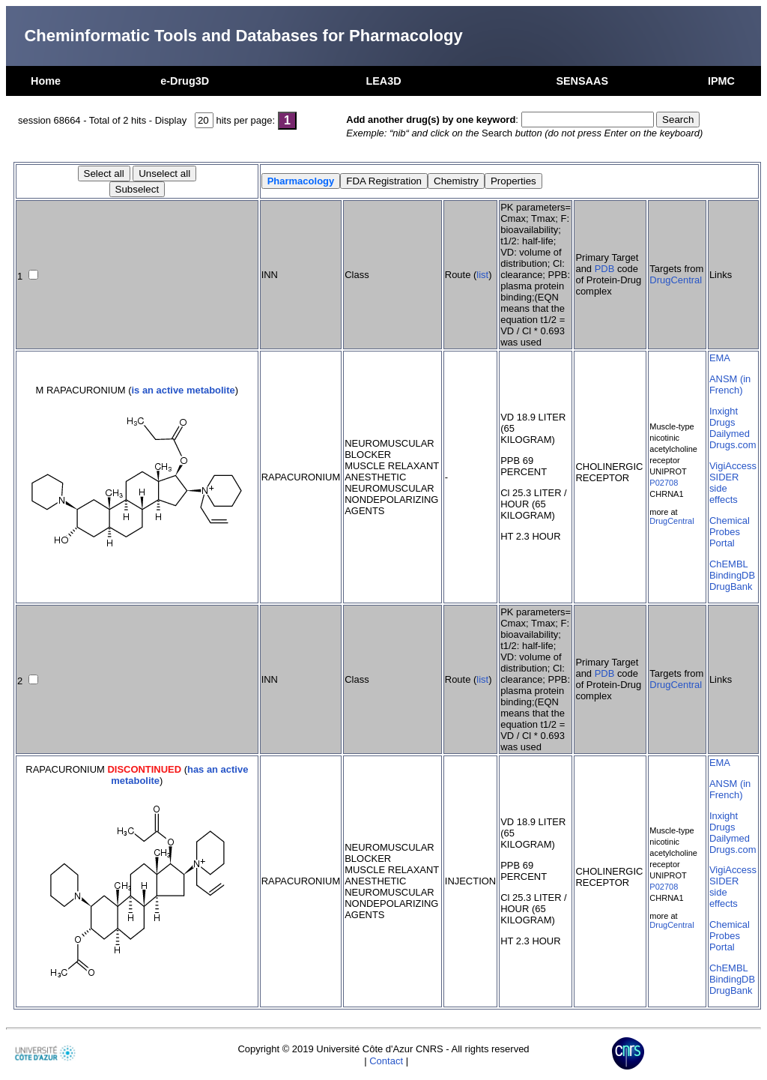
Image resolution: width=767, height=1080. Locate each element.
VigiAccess (733, 465)
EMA (719, 357)
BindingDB (732, 575)
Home (46, 81)
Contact (386, 1061)
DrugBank (731, 586)
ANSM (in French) (730, 384)
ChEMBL (728, 564)
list (482, 274)
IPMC (721, 81)
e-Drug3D (184, 81)
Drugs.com (733, 444)
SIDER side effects (724, 488)
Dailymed (729, 433)
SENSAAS (582, 81)
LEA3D (383, 81)
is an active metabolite (182, 390)
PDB (605, 268)
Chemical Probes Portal (729, 532)
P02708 (663, 482)
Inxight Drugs (723, 416)
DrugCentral (675, 280)
